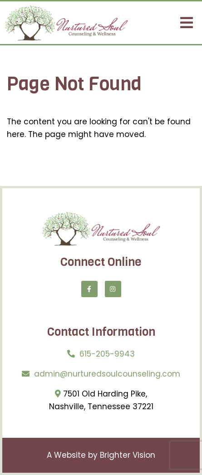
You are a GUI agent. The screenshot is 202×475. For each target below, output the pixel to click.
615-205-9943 (107, 353)
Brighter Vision (127, 455)
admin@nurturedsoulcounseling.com (107, 373)
